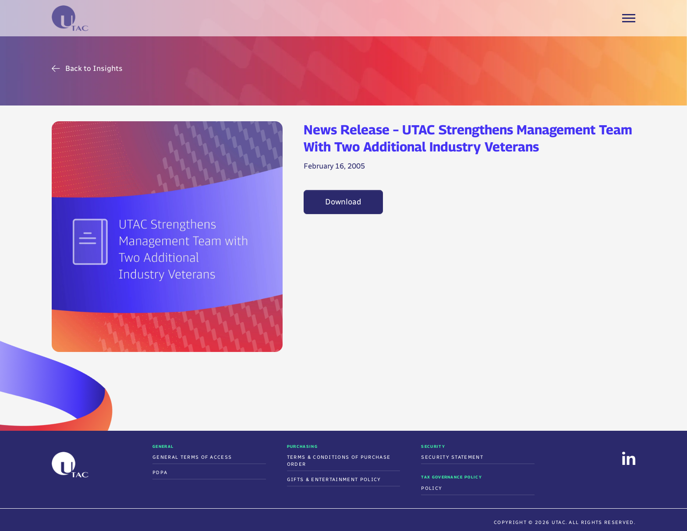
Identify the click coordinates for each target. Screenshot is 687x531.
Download (343, 202)
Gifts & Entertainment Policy (334, 479)
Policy (431, 488)
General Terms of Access (192, 457)
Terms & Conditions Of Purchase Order (339, 460)
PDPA (159, 472)
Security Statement (452, 457)
